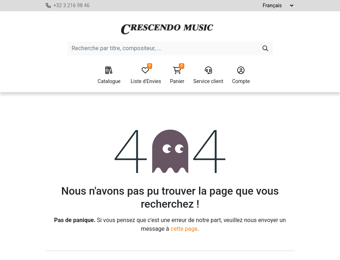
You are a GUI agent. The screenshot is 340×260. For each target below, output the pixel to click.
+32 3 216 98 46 (71, 5)
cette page (184, 228)
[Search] (265, 48)
